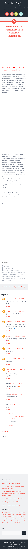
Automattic (11, 546)
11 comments (8, 280)
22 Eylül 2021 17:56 (19, 321)
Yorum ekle (5, 431)
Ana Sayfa (14, 287)
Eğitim (24, 515)
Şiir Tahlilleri (18, 523)
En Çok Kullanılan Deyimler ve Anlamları (12, 498)
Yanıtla (8, 306)
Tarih (13, 518)
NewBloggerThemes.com (14, 548)
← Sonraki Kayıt (5, 287)
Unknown (9, 299)
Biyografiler (15, 516)
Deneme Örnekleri (8, 515)
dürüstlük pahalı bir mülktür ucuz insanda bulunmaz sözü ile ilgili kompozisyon (13, 276)
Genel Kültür (6, 517)
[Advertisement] (14, 53)
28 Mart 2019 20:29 (18, 299)
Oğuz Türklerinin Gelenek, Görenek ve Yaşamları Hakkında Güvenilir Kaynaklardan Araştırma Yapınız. (13, 493)
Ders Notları (18, 518)
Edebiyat (18, 515)
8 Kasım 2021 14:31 (19, 348)
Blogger (17, 544)
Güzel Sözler (22, 516)
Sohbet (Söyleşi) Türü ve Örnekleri (11, 483)
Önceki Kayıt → (23, 287)
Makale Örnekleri (11, 523)
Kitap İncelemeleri (21, 520)
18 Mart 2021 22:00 (18, 311)
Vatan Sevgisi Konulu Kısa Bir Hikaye (11, 502)
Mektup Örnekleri (6, 518)
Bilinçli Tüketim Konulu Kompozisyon (11, 505)
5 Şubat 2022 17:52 (18, 359)
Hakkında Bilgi (8, 268)
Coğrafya (4, 523)
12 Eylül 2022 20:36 (16, 383)
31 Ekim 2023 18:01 (16, 404)
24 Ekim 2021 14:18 (19, 336)
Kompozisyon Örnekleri (14, 3)
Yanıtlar (10, 414)
